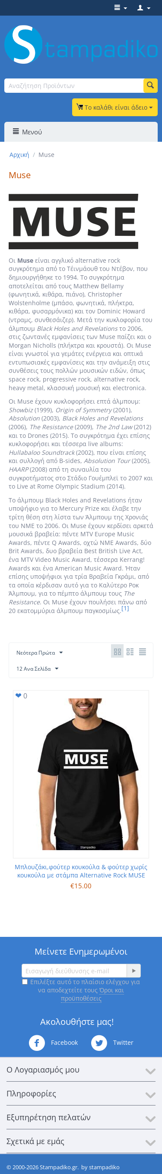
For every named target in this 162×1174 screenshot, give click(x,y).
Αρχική (19, 154)
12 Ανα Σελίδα (37, 669)
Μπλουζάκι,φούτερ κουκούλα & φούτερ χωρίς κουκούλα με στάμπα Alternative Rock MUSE (81, 871)
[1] (125, 608)
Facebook (53, 1043)
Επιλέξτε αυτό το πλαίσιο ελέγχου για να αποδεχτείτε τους (81, 990)
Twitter (112, 1043)
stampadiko (104, 1167)
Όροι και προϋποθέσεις (92, 994)
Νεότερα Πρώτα (39, 653)
